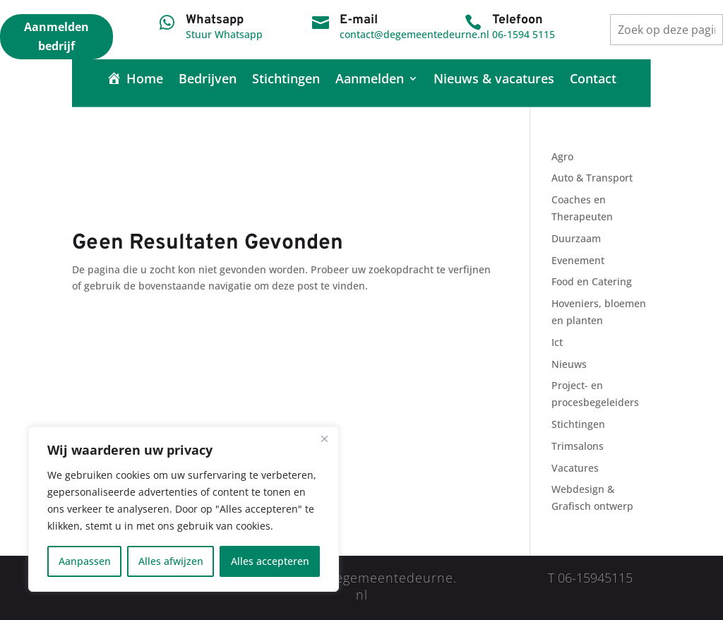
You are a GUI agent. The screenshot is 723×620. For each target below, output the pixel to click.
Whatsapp (215, 20)
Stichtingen (286, 80)
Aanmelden (369, 80)
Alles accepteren (270, 561)
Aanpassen (85, 561)
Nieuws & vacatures (494, 80)
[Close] (324, 438)
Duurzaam (576, 238)
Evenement (577, 260)
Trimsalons (577, 446)
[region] (183, 509)
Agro (562, 156)
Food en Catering (591, 281)
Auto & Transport (592, 177)
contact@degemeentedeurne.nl (414, 34)
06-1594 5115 (523, 34)
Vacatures (575, 468)
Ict (557, 342)
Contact (593, 80)
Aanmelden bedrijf (56, 36)
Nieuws (569, 364)
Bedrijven (208, 80)
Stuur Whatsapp (224, 34)
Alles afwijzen (170, 561)
